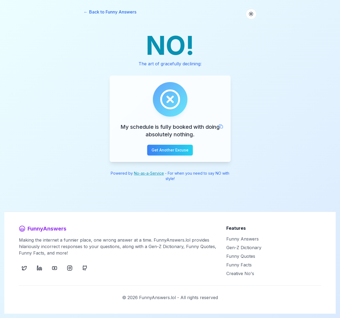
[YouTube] (54, 268)
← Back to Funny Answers (110, 12)
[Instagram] (69, 268)
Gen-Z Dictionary (243, 247)
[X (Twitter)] (24, 268)
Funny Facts (239, 265)
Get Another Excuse (170, 150)
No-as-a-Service (149, 173)
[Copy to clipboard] (221, 126)
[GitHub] (84, 268)
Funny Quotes (240, 256)
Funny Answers (242, 239)
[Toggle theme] (251, 14)
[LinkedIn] (39, 268)
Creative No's (240, 273)
